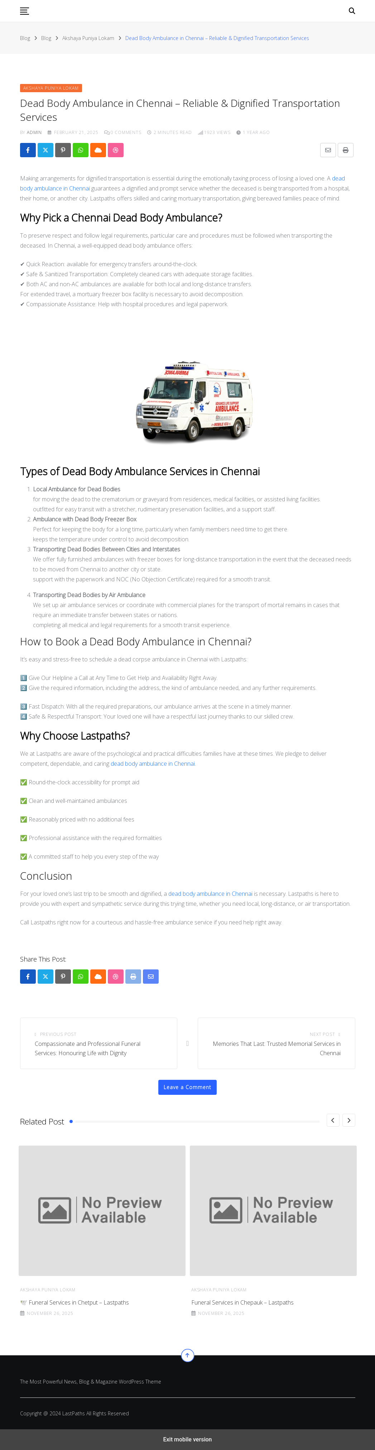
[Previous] (333, 1120)
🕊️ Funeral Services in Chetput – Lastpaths (245, 1302)
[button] (24, 11)
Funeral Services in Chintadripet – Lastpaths (75, 1302)
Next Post (322, 1034)
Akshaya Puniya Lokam (48, 1290)
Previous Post (58, 1034)
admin (34, 132)
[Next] (348, 1120)
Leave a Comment (187, 1087)
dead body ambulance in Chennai (153, 764)
